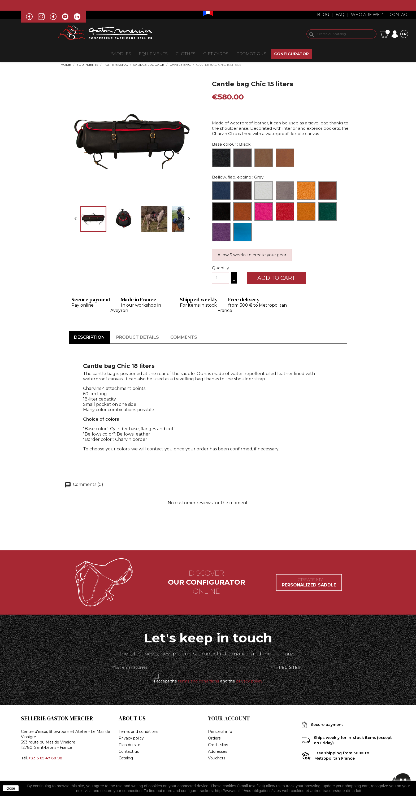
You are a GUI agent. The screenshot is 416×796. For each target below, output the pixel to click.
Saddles (121, 53)
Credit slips (218, 744)
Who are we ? (367, 14)
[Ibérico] (327, 190)
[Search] (341, 33)
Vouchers (216, 758)
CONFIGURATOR (291, 53)
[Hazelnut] (285, 158)
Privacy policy (131, 738)
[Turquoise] (242, 232)
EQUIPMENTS (153, 53)
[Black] (221, 158)
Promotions (251, 53)
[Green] (327, 211)
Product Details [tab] (137, 337)
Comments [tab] (183, 337)
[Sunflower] (306, 211)
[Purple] (221, 232)
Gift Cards (215, 53)
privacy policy (249, 681)
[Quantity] (220, 278)
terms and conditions (198, 681)
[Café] (242, 190)
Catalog (126, 758)
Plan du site (129, 744)
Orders (214, 738)
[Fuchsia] (263, 211)
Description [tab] (89, 337)
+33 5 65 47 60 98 (45, 758)
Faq (340, 14)
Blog (323, 14)
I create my (309, 582)
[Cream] (263, 190)
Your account (229, 718)
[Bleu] (221, 190)
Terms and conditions (138, 731)
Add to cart (276, 278)
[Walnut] (242, 211)
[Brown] (242, 158)
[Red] (285, 211)
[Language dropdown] (404, 33)
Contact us (129, 751)
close (10, 788)
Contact (399, 14)
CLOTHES (186, 53)
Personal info (220, 731)
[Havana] (306, 190)
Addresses (217, 751)
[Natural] (263, 158)
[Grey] (285, 190)
